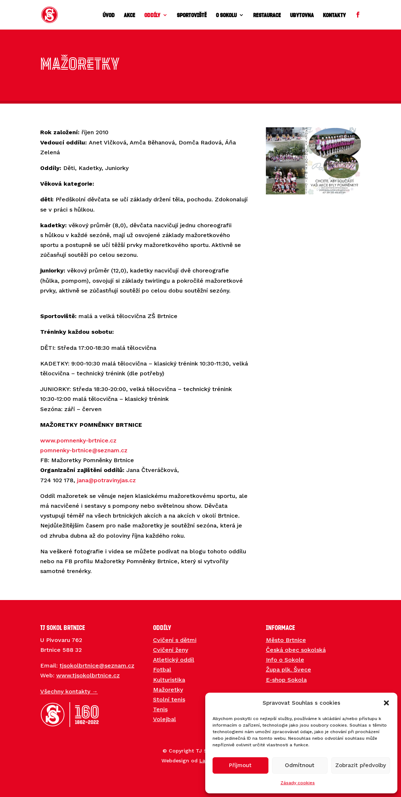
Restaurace (267, 15)
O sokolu (226, 15)
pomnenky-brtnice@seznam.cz (83, 450)
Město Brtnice (286, 640)
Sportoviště (192, 15)
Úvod (109, 15)
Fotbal (162, 669)
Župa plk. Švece (288, 669)
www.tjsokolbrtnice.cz (88, 675)
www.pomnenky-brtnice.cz (78, 440)
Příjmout (240, 765)
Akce (129, 15)
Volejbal (164, 719)
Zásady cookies (297, 782)
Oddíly (152, 15)
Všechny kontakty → (69, 691)
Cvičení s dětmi (174, 640)
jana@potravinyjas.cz (106, 480)
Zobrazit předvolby (360, 765)
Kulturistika (169, 679)
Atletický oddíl (173, 659)
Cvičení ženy (170, 649)
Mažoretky (168, 689)
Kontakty (334, 15)
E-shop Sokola (286, 679)
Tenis (160, 709)
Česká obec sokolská (296, 649)
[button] (386, 703)
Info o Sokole (285, 659)
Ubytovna (302, 15)
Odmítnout (299, 765)
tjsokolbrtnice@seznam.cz (97, 665)
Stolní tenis (169, 699)
